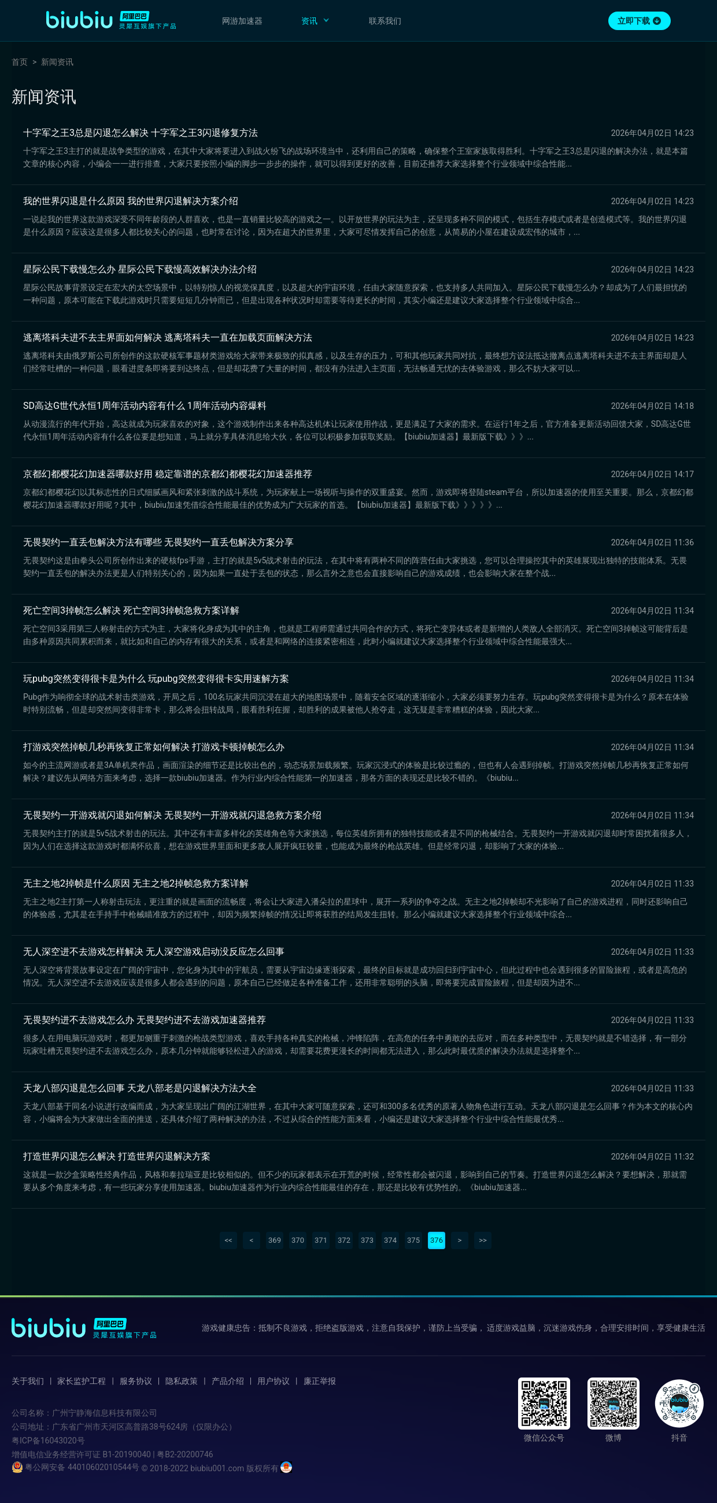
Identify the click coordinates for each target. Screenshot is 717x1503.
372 (344, 1240)
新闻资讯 (57, 62)
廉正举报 (320, 1381)
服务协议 (136, 1381)
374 (390, 1240)
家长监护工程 (81, 1381)
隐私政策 (181, 1381)
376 (436, 1240)
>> (483, 1240)
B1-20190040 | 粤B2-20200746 (157, 1454)
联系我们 (385, 20)
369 (274, 1240)
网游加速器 (242, 20)
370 (297, 1240)
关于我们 (28, 1381)
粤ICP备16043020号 (48, 1440)
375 (413, 1240)
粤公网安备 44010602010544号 (75, 1467)
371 (321, 1240)
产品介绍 (228, 1381)
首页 (20, 62)
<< (228, 1240)
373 (367, 1240)
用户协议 (273, 1381)
